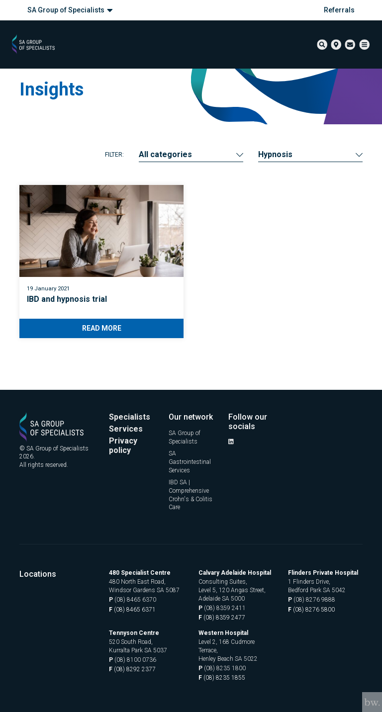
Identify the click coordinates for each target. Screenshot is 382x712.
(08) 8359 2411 (222, 608)
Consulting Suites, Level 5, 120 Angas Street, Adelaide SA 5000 (232, 590)
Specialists (129, 417)
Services (126, 429)
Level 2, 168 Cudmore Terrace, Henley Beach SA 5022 (228, 650)
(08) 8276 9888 (311, 600)
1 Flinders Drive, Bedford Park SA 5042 (317, 586)
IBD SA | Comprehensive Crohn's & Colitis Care (190, 495)
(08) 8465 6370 (132, 600)
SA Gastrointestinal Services (190, 462)
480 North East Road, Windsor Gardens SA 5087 (144, 586)
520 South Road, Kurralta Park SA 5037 (138, 646)
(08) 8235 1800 (222, 668)
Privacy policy (123, 446)
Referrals (339, 10)
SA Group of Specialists (70, 10)
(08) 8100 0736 (132, 660)
